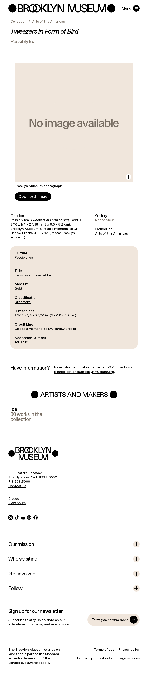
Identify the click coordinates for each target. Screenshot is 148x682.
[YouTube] (23, 517)
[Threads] (29, 517)
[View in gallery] (128, 177)
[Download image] (33, 196)
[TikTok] (17, 517)
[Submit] (134, 620)
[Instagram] (10, 517)
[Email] (110, 620)
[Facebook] (35, 517)
